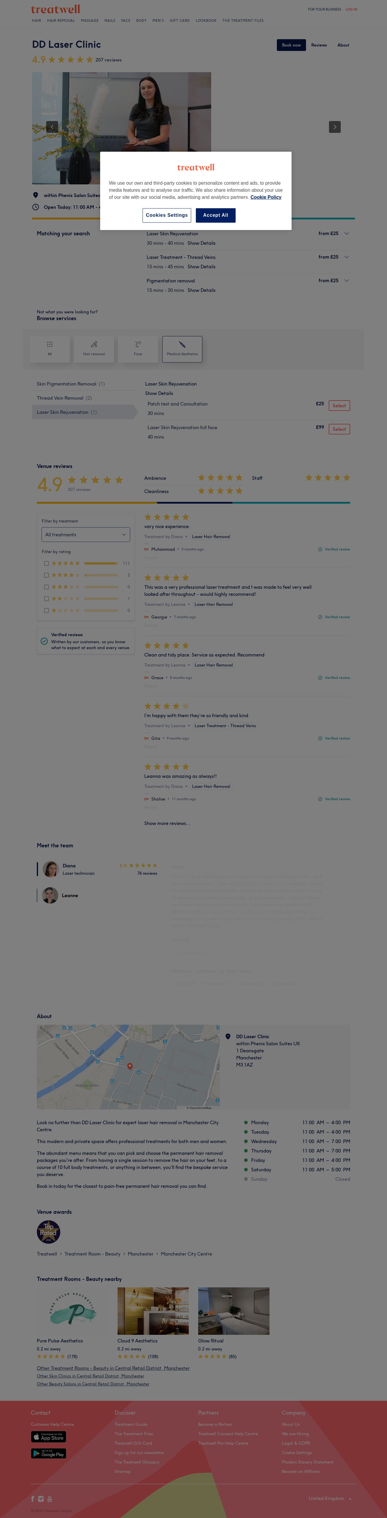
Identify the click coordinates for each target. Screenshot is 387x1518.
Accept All (216, 215)
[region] (196, 191)
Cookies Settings (167, 215)
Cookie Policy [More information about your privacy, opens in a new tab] (266, 197)
